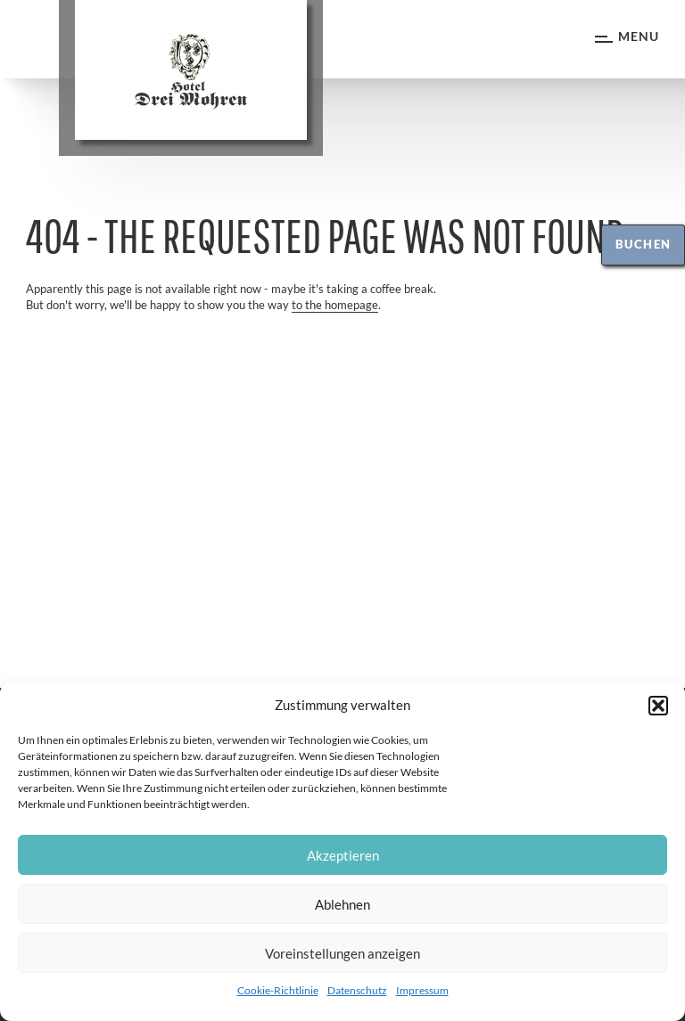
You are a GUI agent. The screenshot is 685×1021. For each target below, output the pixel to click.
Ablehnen (342, 904)
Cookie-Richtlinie (277, 990)
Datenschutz (357, 990)
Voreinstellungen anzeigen (342, 953)
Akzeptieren (343, 855)
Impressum (422, 990)
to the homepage (335, 305)
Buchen (643, 244)
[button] (658, 706)
